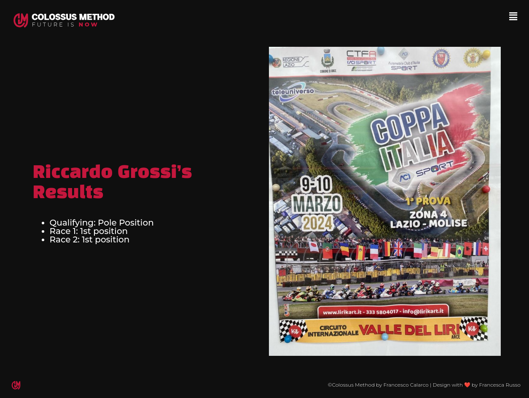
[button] (513, 16)
